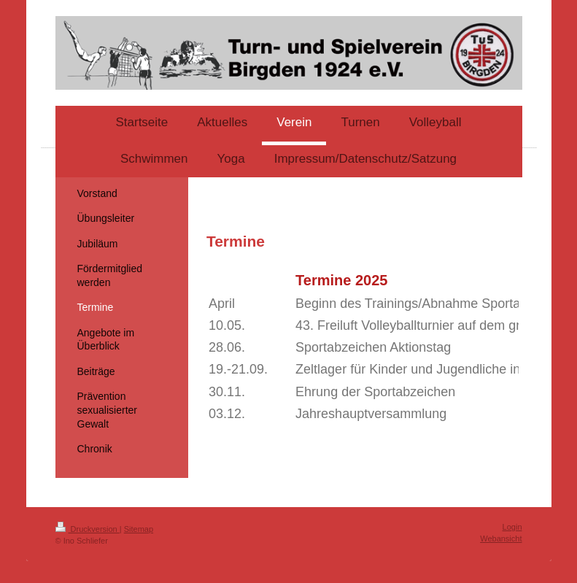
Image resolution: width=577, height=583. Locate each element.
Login (512, 526)
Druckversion (87, 529)
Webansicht (501, 538)
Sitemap (138, 529)
